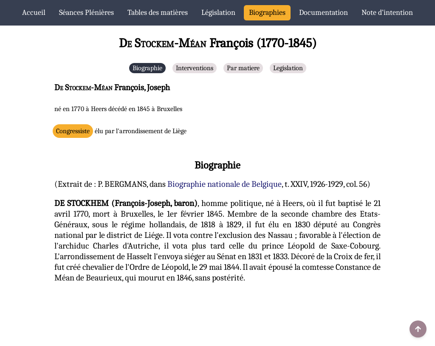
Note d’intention (387, 12)
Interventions (194, 68)
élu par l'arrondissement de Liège (121, 131)
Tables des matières (157, 12)
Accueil (33, 12)
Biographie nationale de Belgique (224, 184)
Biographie (147, 68)
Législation (218, 12)
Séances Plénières (86, 12)
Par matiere (243, 68)
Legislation (288, 68)
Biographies (267, 12)
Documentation (323, 12)
